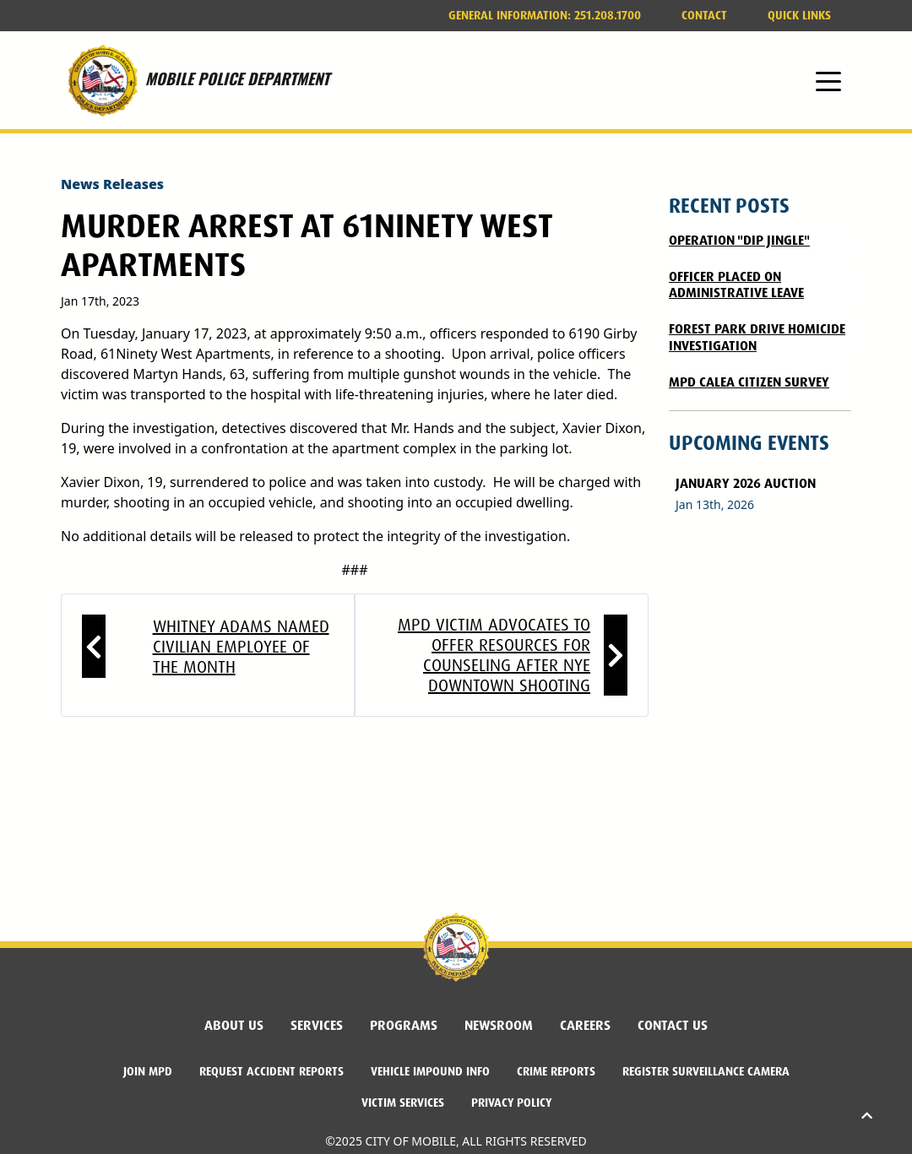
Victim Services (402, 1102)
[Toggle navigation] (828, 80)
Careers (585, 1025)
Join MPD (147, 1071)
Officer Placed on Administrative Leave (736, 284)
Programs (403, 1025)
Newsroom (498, 1025)
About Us (233, 1025)
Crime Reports (556, 1071)
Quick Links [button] (799, 15)
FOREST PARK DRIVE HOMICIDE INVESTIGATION (757, 337)
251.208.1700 (544, 15)
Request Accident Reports (271, 1071)
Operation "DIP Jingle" (739, 240)
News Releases (112, 184)
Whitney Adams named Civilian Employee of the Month (241, 646)
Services (316, 1025)
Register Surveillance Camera (706, 1071)
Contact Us (673, 1025)
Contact (704, 15)
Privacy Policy (511, 1102)
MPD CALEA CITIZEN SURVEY (749, 382)
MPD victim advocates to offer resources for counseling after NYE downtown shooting (494, 655)
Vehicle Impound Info (430, 1071)
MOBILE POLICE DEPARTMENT (195, 80)
